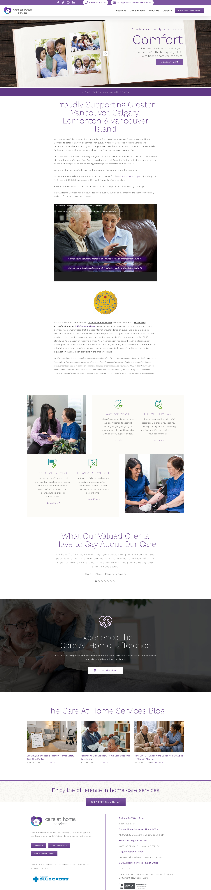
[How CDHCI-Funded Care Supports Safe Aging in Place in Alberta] (159, 736)
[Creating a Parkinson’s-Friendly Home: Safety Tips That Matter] (52, 736)
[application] (105, 242)
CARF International (85, 326)
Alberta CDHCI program (130, 176)
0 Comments (49, 762)
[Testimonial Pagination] (96, 581)
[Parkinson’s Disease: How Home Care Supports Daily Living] (105, 736)
